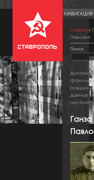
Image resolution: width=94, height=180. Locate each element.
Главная (78, 29)
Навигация (78, 13)
